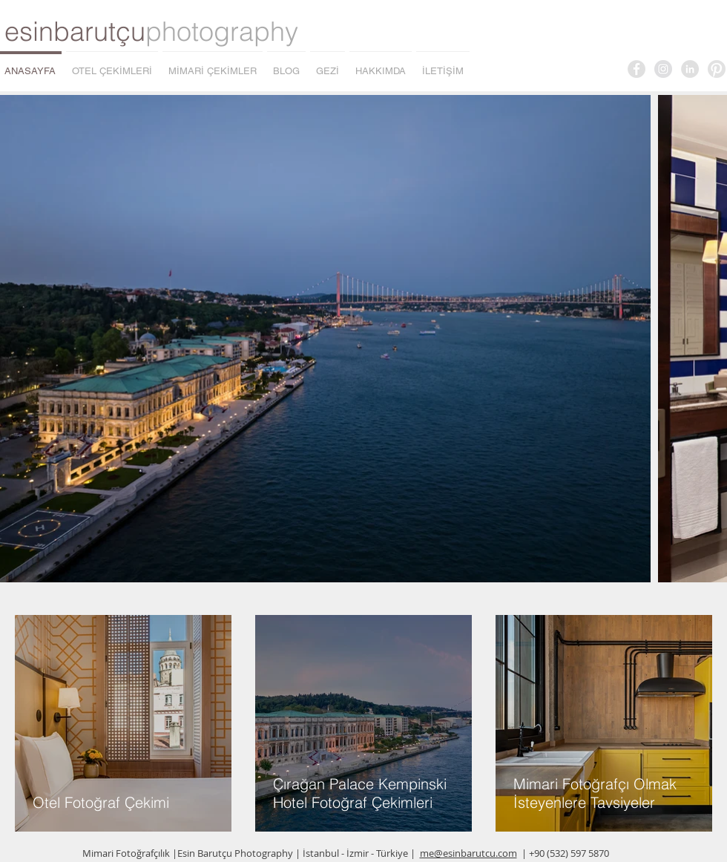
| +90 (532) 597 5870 (565, 853)
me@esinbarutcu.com (468, 853)
